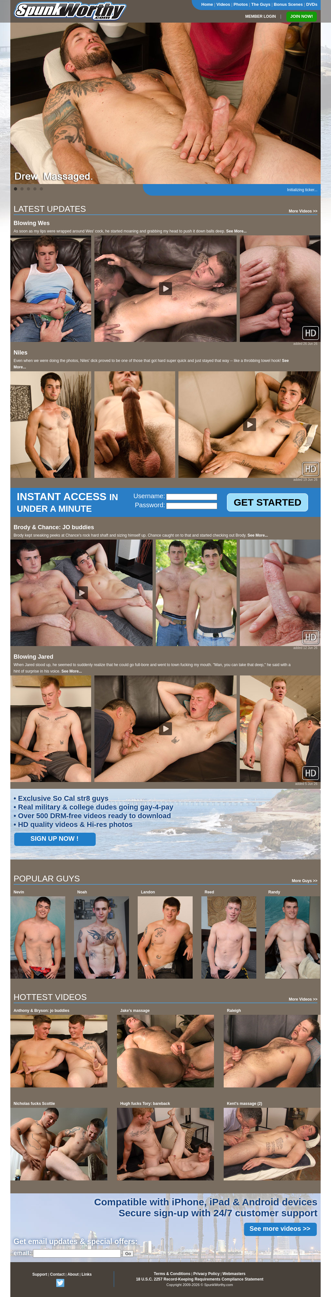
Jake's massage (135, 1010)
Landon (148, 892)
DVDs (311, 4)
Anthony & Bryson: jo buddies (41, 1010)
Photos (241, 4)
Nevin (19, 892)
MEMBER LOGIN (260, 16)
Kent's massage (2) (244, 1103)
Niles (20, 352)
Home (207, 4)
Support (39, 1274)
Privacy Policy (206, 1273)
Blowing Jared (33, 657)
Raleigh (234, 1010)
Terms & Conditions (172, 1273)
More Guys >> (304, 881)
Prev (19, 103)
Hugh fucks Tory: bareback (145, 1103)
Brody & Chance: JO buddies (54, 527)
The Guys (260, 4)
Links (86, 1274)
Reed (209, 892)
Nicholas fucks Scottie (34, 1103)
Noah (82, 892)
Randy (274, 892)
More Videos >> (303, 211)
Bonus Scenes (288, 4)
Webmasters (233, 1273)
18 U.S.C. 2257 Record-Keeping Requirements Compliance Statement (199, 1279)
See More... (236, 231)
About (73, 1274)
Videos (223, 4)
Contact (57, 1274)
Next (312, 103)
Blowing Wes (32, 223)
